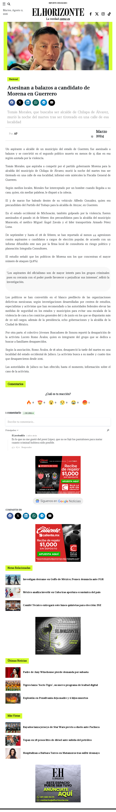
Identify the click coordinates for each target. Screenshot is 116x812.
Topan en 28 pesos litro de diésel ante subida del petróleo (57, 740)
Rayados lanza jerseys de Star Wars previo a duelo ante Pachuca (61, 727)
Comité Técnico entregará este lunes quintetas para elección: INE (62, 605)
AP (15, 133)
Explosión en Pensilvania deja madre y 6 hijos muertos (55, 698)
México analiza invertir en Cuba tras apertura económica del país (61, 592)
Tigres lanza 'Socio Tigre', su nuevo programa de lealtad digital (60, 685)
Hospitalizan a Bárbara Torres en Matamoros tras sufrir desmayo (61, 753)
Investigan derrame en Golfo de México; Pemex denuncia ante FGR (63, 579)
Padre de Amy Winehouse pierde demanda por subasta (56, 672)
